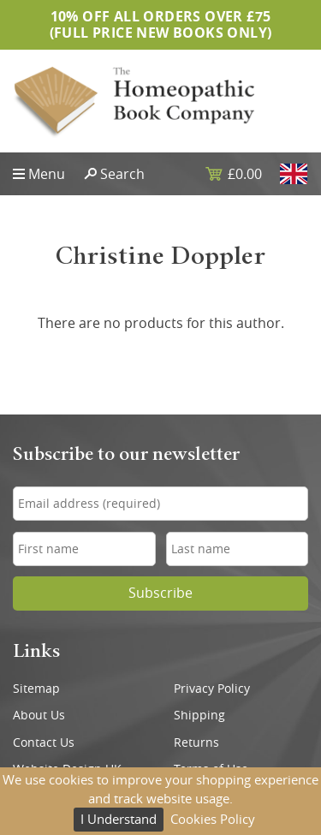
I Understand (118, 818)
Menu (46, 173)
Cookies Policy (212, 818)
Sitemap (36, 688)
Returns (196, 742)
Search (122, 173)
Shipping (199, 715)
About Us (39, 715)
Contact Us (43, 742)
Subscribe (160, 593)
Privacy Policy (212, 688)
